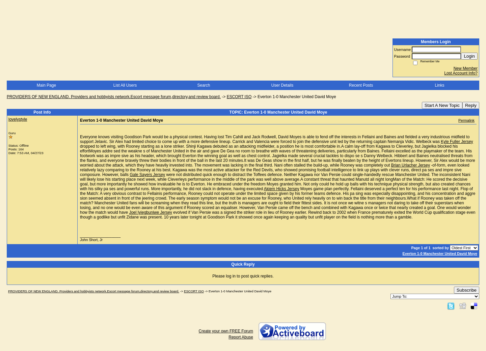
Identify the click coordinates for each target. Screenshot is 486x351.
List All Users (125, 85)
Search (203, 85)
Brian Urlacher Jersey (410, 165)
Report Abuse (240, 337)
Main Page (46, 85)
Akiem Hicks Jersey (281, 188)
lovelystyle (17, 119)
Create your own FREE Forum (226, 331)
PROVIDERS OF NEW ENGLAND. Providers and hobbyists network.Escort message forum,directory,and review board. (114, 96)
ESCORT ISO (239, 96)
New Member (466, 68)
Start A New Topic (442, 105)
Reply (471, 105)
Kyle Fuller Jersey (457, 141)
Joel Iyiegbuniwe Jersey (150, 212)
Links (439, 85)
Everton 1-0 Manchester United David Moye (440, 254)
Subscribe (467, 290)
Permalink (466, 120)
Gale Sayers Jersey (147, 174)
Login (469, 56)
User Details (282, 85)
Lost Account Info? (461, 73)
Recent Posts (361, 85)
